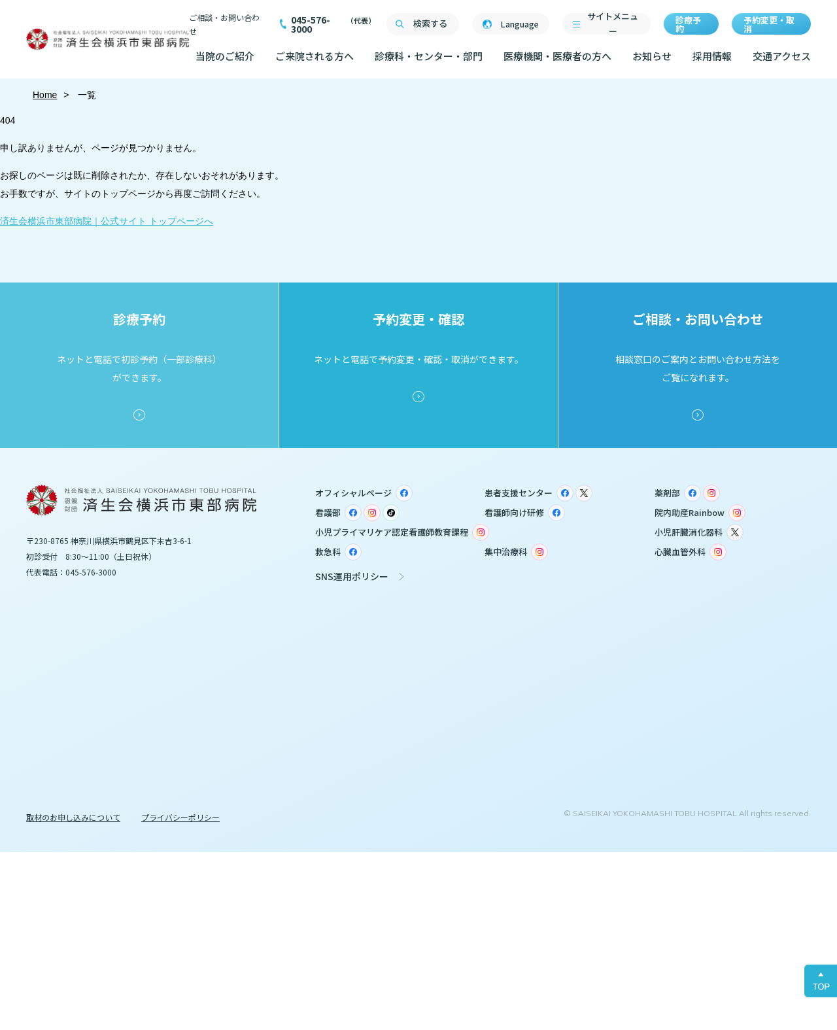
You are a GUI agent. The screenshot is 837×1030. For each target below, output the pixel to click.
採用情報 (712, 56)
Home (45, 95)
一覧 (86, 95)
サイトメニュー (612, 24)
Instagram (711, 493)
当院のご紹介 (225, 56)
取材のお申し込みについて (73, 817)
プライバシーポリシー (180, 817)
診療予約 (688, 24)
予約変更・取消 (768, 24)
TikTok (391, 512)
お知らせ (652, 56)
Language (519, 24)
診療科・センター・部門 (429, 56)
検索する (430, 23)
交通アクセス (782, 56)
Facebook (404, 493)
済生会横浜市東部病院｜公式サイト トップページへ (106, 221)
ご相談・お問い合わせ (224, 24)
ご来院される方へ (314, 56)
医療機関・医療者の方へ (557, 56)
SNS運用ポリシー (351, 576)
